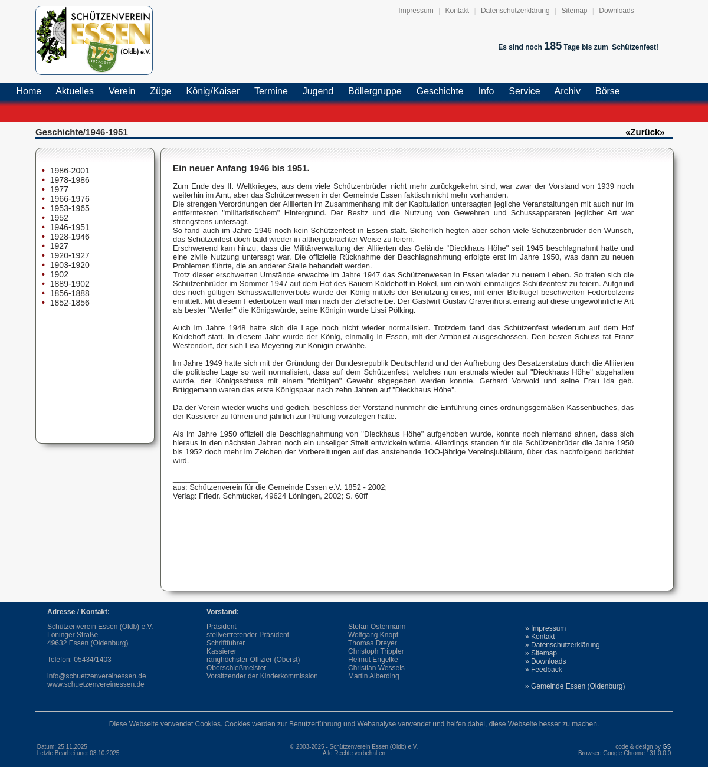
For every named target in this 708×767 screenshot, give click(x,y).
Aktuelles (75, 91)
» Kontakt (540, 636)
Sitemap (574, 10)
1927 (58, 246)
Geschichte (440, 91)
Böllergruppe (375, 91)
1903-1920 (69, 265)
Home (29, 91)
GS (668, 746)
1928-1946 (69, 236)
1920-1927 (69, 255)
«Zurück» (645, 132)
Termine (271, 91)
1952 (58, 217)
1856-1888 (69, 293)
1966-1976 (69, 199)
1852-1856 (69, 302)
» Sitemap (541, 653)
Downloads (616, 10)
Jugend (318, 91)
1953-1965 (69, 208)
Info (486, 91)
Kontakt (457, 10)
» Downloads (545, 661)
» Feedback (543, 670)
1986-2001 (69, 170)
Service (524, 91)
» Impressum (545, 628)
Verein (122, 91)
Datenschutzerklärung (515, 10)
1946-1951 (69, 227)
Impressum (415, 10)
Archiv (567, 91)
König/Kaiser (212, 91)
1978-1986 (69, 180)
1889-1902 (69, 284)
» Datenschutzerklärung (562, 645)
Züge (161, 91)
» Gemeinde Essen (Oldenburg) (575, 686)
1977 (58, 189)
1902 (58, 274)
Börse (608, 91)
